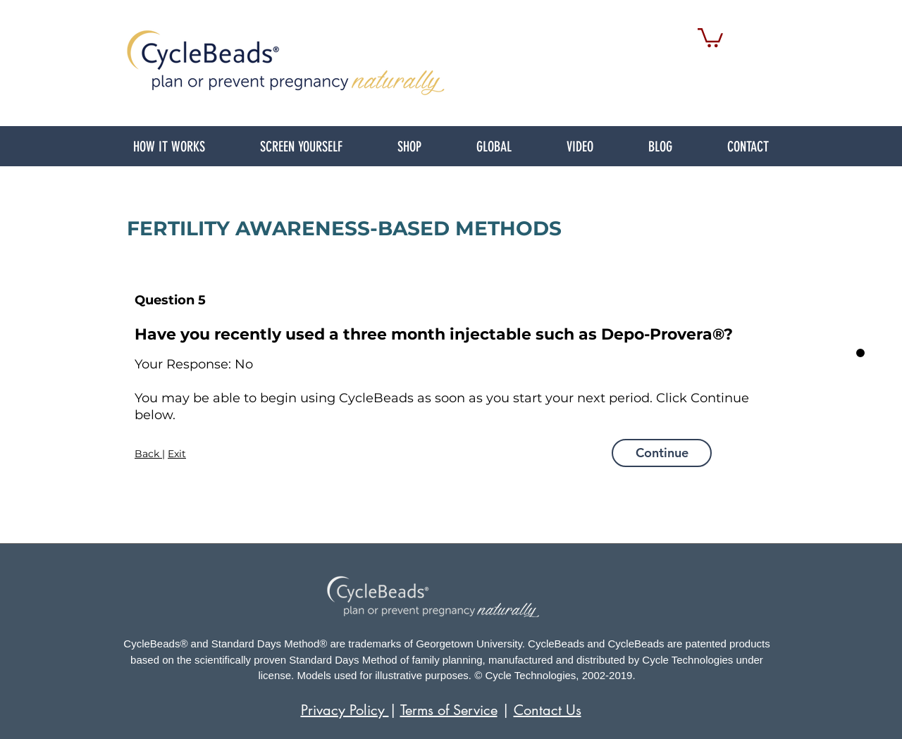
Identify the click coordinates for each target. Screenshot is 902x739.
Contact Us (547, 710)
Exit (177, 453)
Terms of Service (449, 710)
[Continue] (662, 453)
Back (148, 453)
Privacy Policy (345, 710)
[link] (710, 36)
